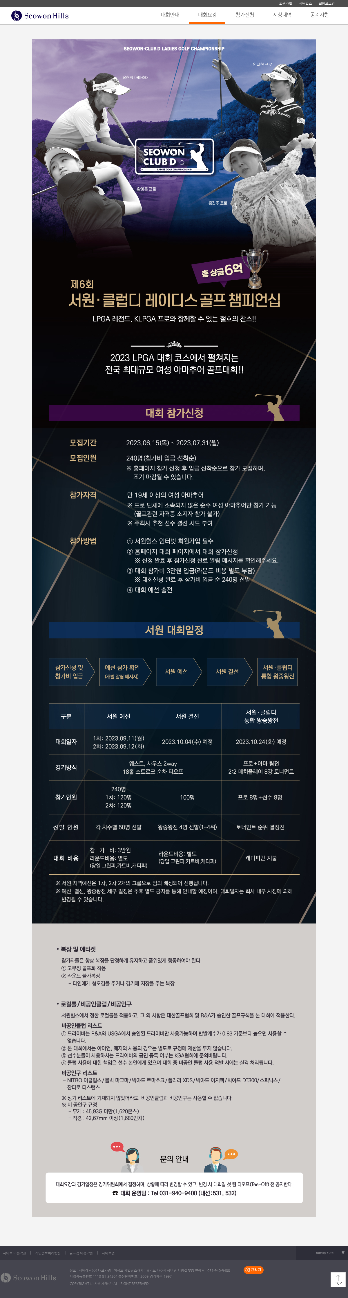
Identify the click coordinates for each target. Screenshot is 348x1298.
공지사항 (319, 15)
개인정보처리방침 (48, 1253)
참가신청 (244, 15)
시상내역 (282, 15)
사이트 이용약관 (14, 1253)
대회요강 (207, 15)
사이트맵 (108, 1253)
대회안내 (170, 15)
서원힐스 (305, 3)
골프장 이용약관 (81, 1253)
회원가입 (285, 3)
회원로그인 (327, 3)
